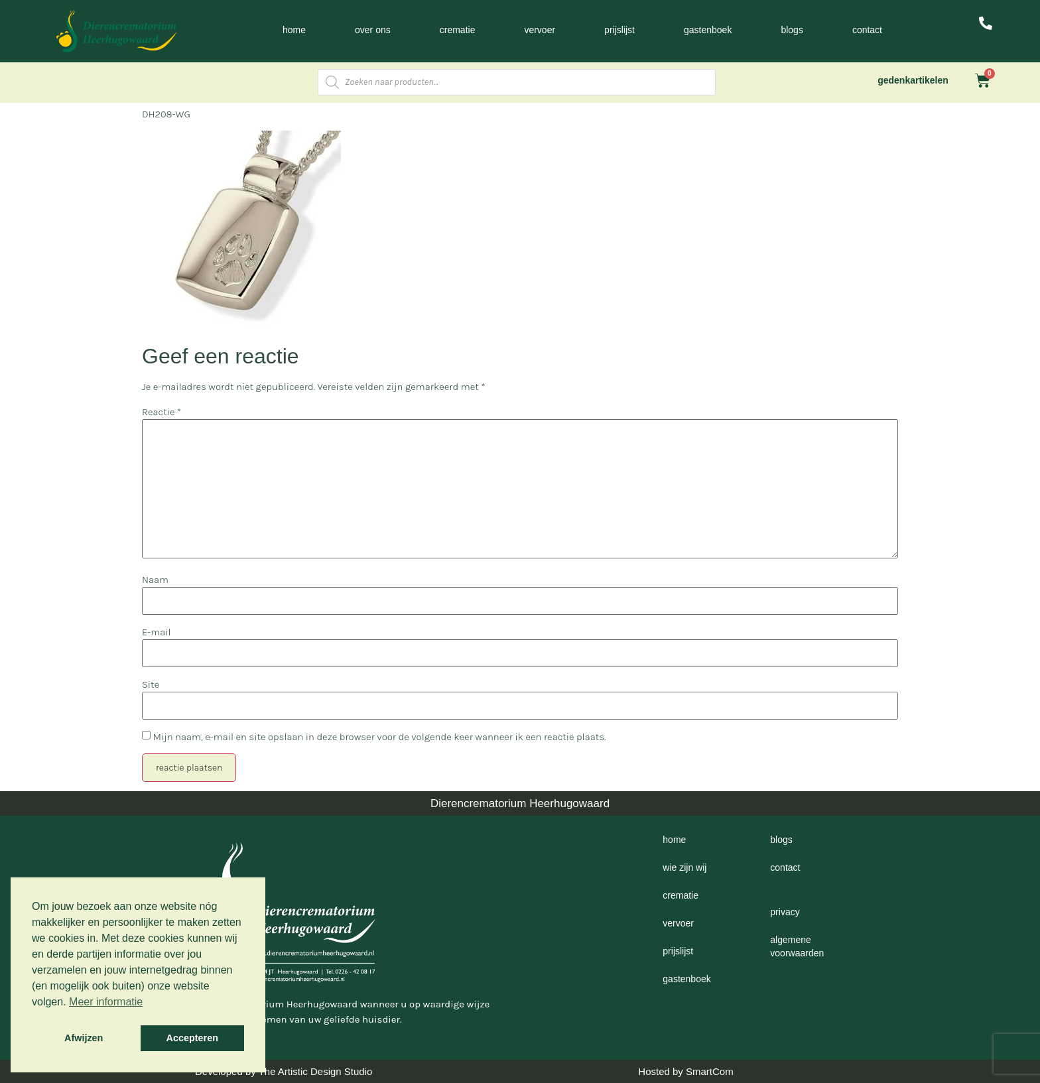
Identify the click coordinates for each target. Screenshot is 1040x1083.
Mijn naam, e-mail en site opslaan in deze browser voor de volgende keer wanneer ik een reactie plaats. (379, 737)
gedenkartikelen (913, 80)
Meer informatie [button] (106, 1001)
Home (294, 30)
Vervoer (539, 30)
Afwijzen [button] (83, 1038)
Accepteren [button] (192, 1038)
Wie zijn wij (684, 867)
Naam (155, 580)
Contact (867, 30)
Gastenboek (708, 30)
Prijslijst (619, 30)
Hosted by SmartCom (685, 1071)
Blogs (792, 30)
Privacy (784, 912)
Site (150, 685)
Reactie (161, 412)
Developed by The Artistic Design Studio (283, 1071)
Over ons (373, 30)
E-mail (156, 632)
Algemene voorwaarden (797, 946)
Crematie (458, 30)
